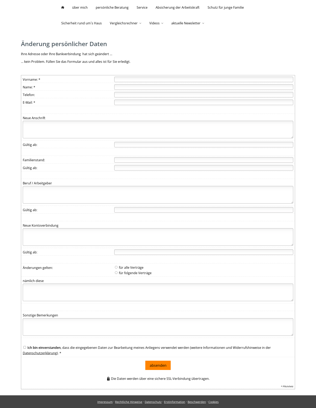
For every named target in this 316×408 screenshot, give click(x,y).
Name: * (29, 88)
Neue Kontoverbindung (40, 226)
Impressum (105, 401)
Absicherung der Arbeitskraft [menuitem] (178, 7)
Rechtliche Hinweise (128, 401)
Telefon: (29, 96)
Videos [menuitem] (154, 24)
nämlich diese (33, 282)
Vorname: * (31, 80)
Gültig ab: (30, 146)
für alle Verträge (129, 268)
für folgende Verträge (133, 274)
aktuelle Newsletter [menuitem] (186, 24)
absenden (158, 365)
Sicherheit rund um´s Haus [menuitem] (81, 24)
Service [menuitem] (142, 7)
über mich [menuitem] (80, 7)
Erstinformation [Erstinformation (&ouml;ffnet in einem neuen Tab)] (174, 401)
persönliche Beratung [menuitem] (112, 7)
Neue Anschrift (34, 119)
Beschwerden (197, 401)
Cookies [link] (213, 401)
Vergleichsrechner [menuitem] (124, 24)
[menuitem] (62, 8)
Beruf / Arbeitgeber (37, 184)
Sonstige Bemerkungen (40, 316)
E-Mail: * (29, 103)
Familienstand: (34, 161)
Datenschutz (153, 401)
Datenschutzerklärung (40, 354)
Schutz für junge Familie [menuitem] (226, 7)
